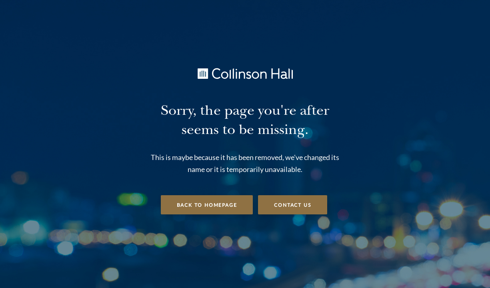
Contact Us (292, 205)
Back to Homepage (207, 205)
